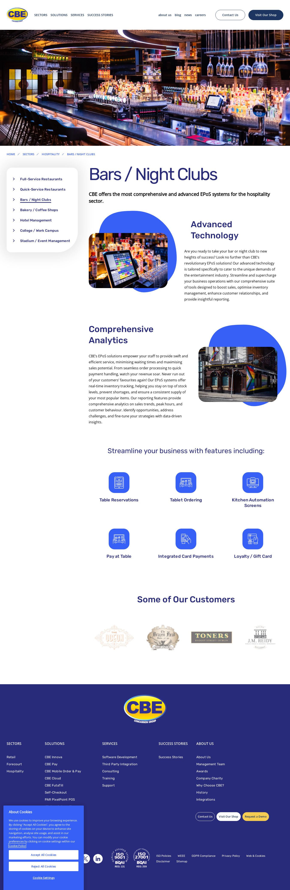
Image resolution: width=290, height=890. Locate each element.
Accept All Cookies (43, 865)
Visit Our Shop (265, 15)
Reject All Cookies (43, 876)
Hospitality (50, 154)
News (188, 15)
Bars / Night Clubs (35, 200)
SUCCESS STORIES (100, 15)
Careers (200, 15)
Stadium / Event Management (45, 241)
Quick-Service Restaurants (43, 189)
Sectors (40, 15)
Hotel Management (36, 220)
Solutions (59, 15)
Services (77, 15)
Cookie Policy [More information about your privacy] (17, 855)
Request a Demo (256, 816)
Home (11, 154)
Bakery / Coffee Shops (39, 210)
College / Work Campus (39, 231)
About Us (164, 15)
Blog (178, 15)
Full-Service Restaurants (41, 179)
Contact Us (230, 15)
